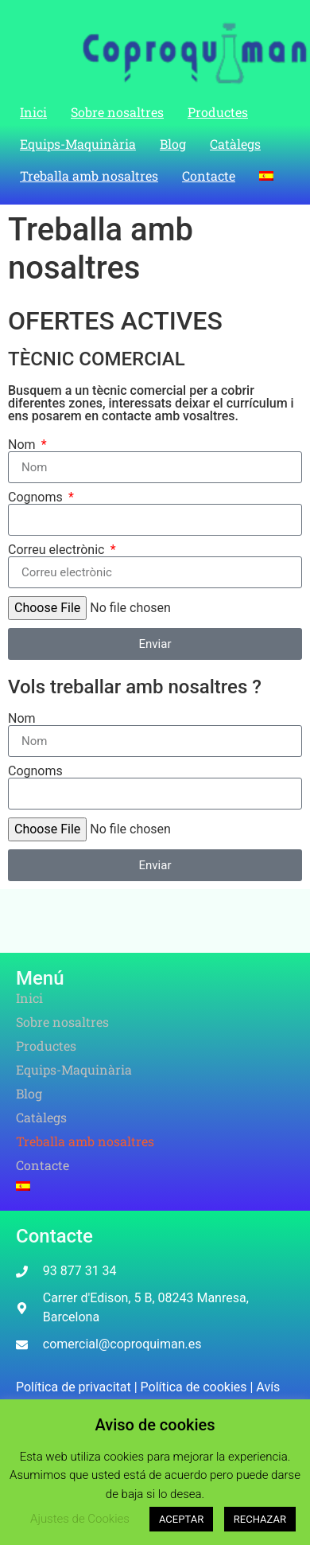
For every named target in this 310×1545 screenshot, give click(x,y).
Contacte (208, 175)
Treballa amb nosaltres (89, 175)
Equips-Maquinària (78, 143)
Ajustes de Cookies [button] (80, 1519)
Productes (218, 111)
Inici (33, 111)
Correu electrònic (57, 550)
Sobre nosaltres (117, 111)
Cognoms (37, 497)
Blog (173, 143)
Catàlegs (235, 143)
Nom (23, 445)
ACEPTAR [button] (181, 1519)
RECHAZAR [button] (260, 1519)
